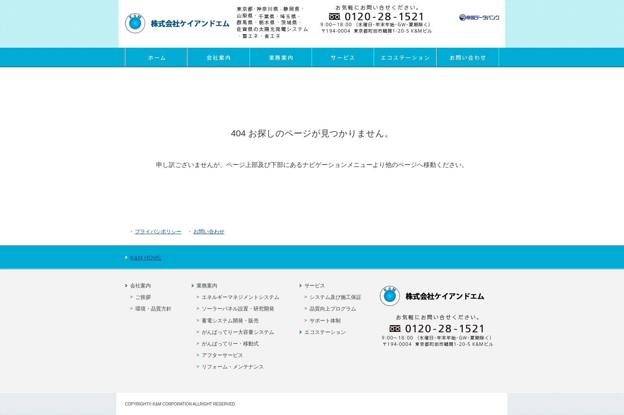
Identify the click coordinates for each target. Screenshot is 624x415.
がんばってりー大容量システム (238, 332)
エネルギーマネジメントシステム (240, 297)
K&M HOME (145, 257)
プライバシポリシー (158, 232)
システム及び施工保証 (335, 297)
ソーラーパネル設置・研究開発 (238, 309)
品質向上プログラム (333, 309)
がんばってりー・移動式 (230, 344)
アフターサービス (222, 355)
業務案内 (281, 57)
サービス (343, 57)
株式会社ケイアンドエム (177, 23)
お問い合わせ (467, 57)
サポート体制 (325, 321)
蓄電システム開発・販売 (230, 321)
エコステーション (405, 57)
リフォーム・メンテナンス (233, 367)
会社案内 (218, 57)
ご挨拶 (143, 297)
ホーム (156, 57)
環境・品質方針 (153, 309)
